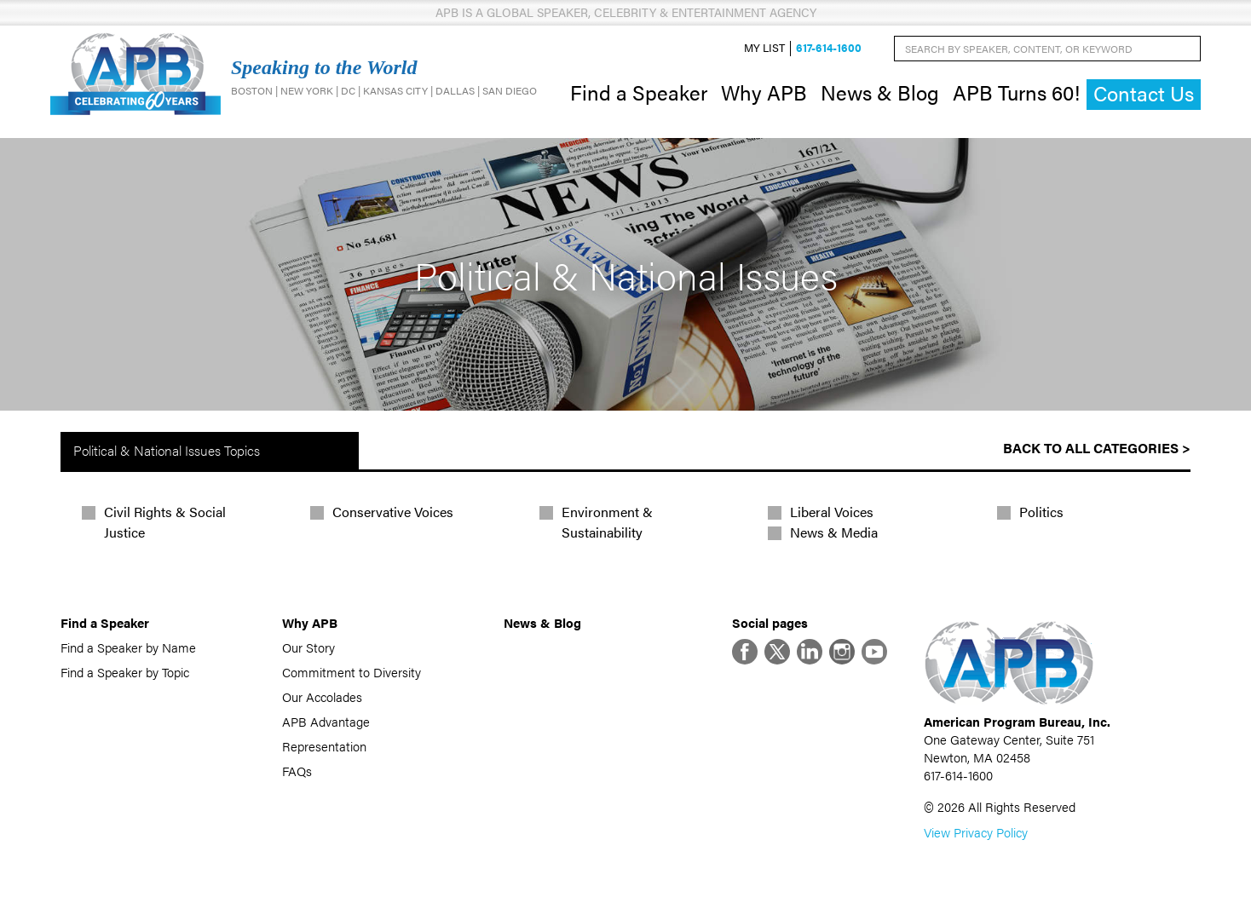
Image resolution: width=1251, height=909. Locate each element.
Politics (1041, 511)
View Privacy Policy (976, 832)
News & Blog (880, 92)
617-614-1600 (829, 48)
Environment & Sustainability (607, 522)
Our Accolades (322, 696)
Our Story (308, 647)
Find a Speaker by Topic (125, 672)
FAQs (297, 771)
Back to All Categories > (1096, 447)
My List (764, 48)
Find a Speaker (638, 92)
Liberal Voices (831, 511)
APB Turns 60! (1016, 92)
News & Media (834, 532)
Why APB (764, 92)
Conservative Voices (392, 511)
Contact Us (1143, 93)
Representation (324, 746)
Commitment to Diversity (351, 672)
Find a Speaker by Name (128, 647)
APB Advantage (326, 721)
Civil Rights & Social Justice (165, 522)
